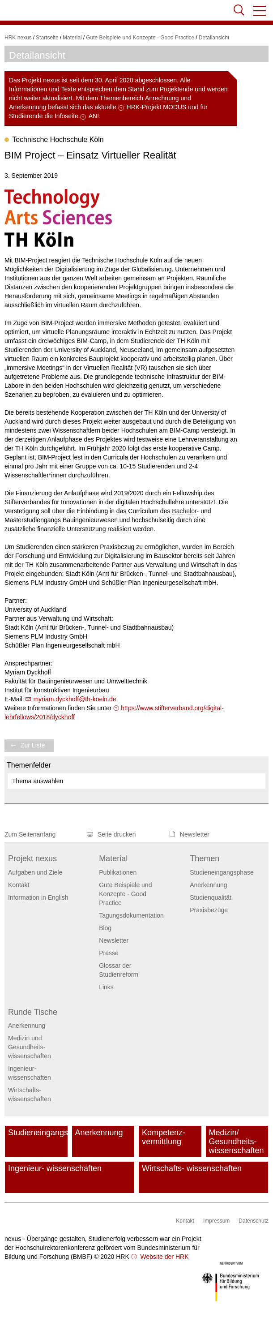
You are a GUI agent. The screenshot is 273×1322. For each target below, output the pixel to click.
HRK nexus (18, 37)
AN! (94, 116)
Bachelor (184, 511)
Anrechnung (162, 98)
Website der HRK (164, 1256)
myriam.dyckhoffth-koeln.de (74, 699)
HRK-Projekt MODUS (157, 107)
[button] (260, 10)
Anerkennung (27, 107)
